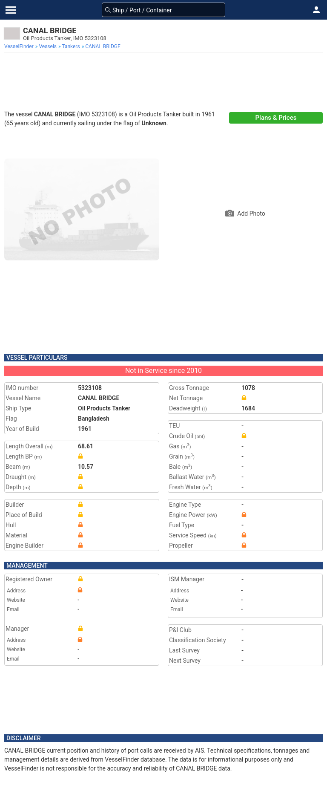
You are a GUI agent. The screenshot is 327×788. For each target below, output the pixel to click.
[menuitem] (19, 46)
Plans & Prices (276, 117)
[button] (316, 10)
